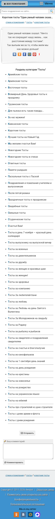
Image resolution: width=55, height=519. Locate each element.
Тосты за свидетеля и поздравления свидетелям (28, 340)
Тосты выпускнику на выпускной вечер (29, 242)
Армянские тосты (17, 81)
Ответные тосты (17, 163)
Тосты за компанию (19, 288)
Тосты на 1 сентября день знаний (26, 361)
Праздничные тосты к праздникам (27, 199)
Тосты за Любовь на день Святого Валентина (27, 310)
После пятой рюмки (19, 193)
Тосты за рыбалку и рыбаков (24, 331)
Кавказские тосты (18, 124)
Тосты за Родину (17, 324)
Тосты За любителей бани (22, 295)
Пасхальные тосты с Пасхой (23, 176)
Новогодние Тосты (18, 150)
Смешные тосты (17, 212)
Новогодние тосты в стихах (23, 156)
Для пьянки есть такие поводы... (26, 110)
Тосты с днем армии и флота (24, 413)
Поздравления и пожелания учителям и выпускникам (29, 185)
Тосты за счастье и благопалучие (26, 348)
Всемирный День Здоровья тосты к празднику (27, 96)
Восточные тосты (17, 87)
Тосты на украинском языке (23, 394)
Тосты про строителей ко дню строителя (30, 407)
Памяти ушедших (17, 170)
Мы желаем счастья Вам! (22, 143)
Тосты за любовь (17, 301)
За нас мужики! (16, 117)
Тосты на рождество (19, 387)
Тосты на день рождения (21, 367)
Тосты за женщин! (18, 275)
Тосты (29, 22)
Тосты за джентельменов (22, 255)
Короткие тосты (42, 22)
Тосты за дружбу (17, 262)
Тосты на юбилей (17, 400)
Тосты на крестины (18, 374)
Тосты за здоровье (18, 282)
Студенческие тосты (19, 219)
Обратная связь (45, 489)
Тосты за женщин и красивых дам (27, 268)
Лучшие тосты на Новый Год (23, 137)
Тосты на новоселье (19, 381)
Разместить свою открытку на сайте (27, 494)
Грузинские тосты (18, 104)
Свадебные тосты (17, 206)
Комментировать (13, 462)
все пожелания (14, 3)
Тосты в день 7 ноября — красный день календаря (29, 234)
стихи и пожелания (15, 22)
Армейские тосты (17, 74)
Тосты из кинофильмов (21, 354)
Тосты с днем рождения (21, 420)
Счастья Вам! (15, 226)
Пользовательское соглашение (27, 504)
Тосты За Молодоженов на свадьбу (27, 318)
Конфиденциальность (27, 499)
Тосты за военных (18, 249)
